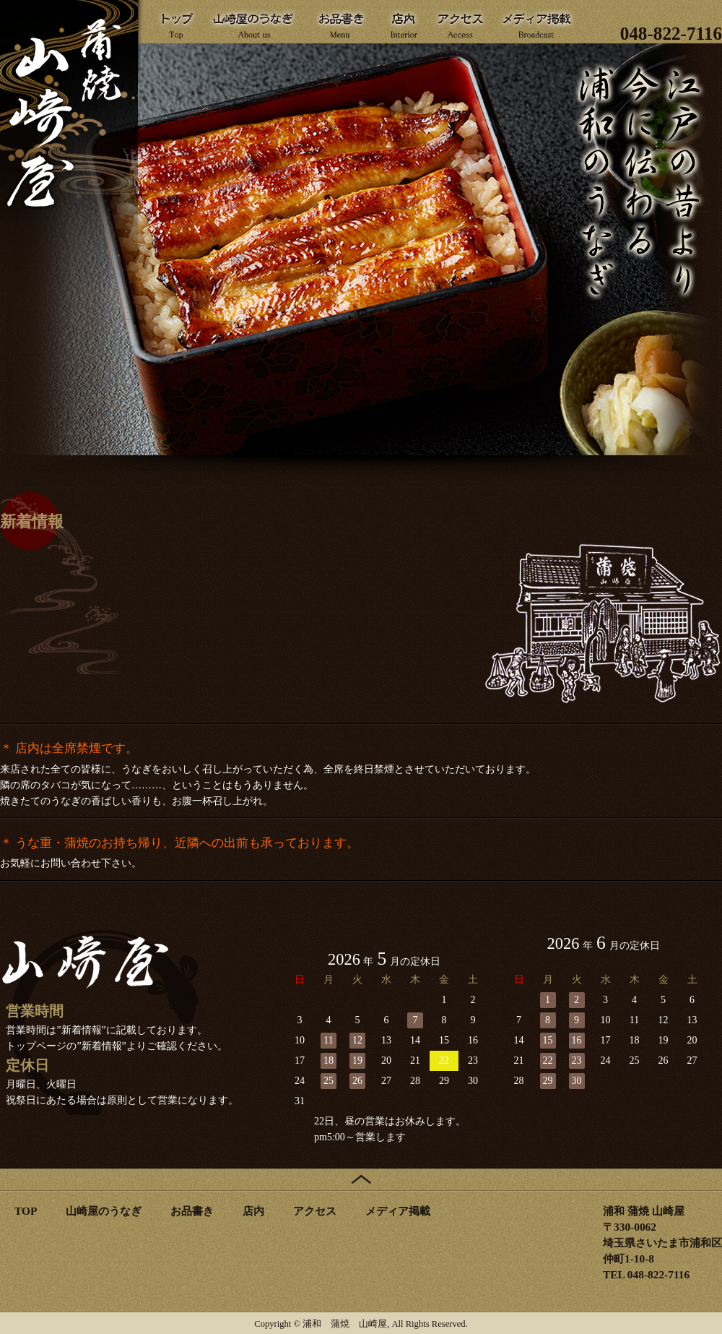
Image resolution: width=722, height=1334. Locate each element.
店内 (253, 1211)
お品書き (192, 1211)
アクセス (314, 1211)
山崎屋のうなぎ (104, 1211)
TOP (25, 1211)
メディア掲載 (397, 1211)
